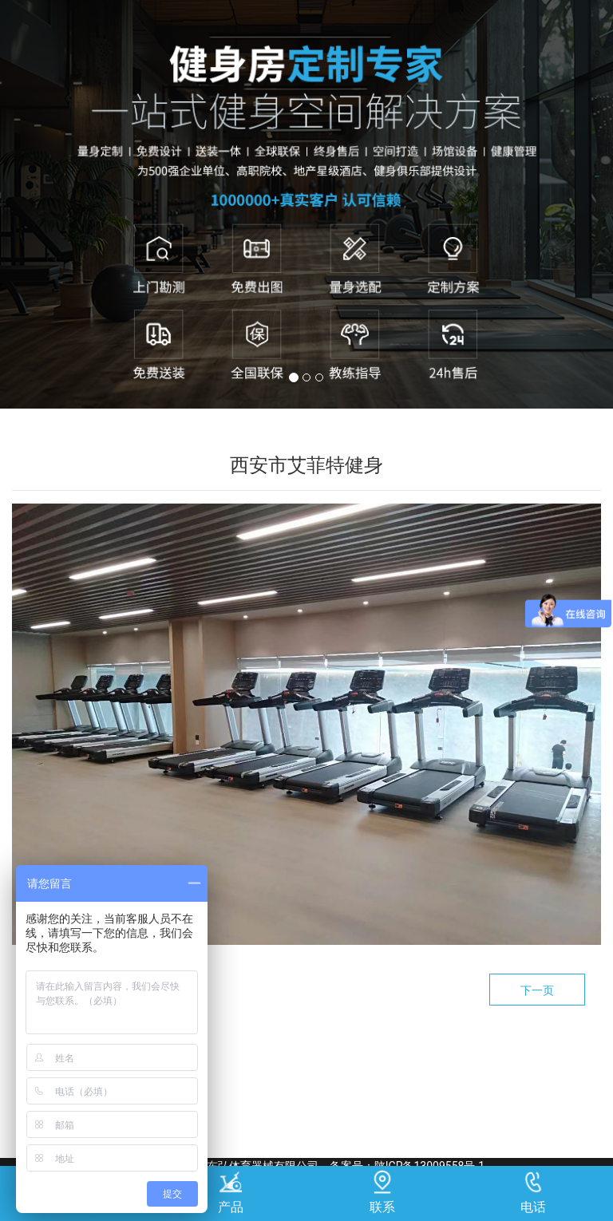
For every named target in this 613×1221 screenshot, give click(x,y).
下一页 (537, 990)
